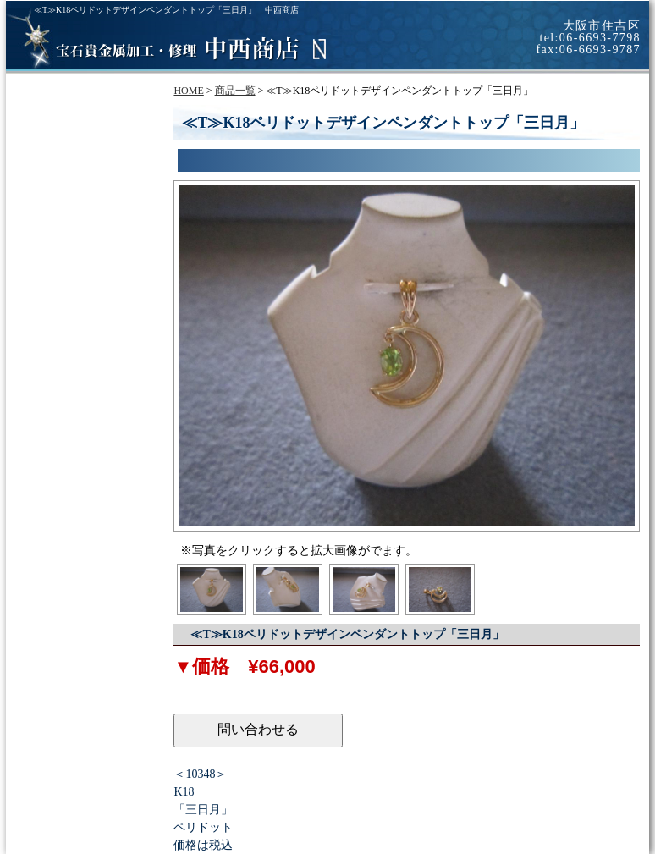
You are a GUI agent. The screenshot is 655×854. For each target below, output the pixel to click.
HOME (188, 90)
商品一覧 (235, 90)
